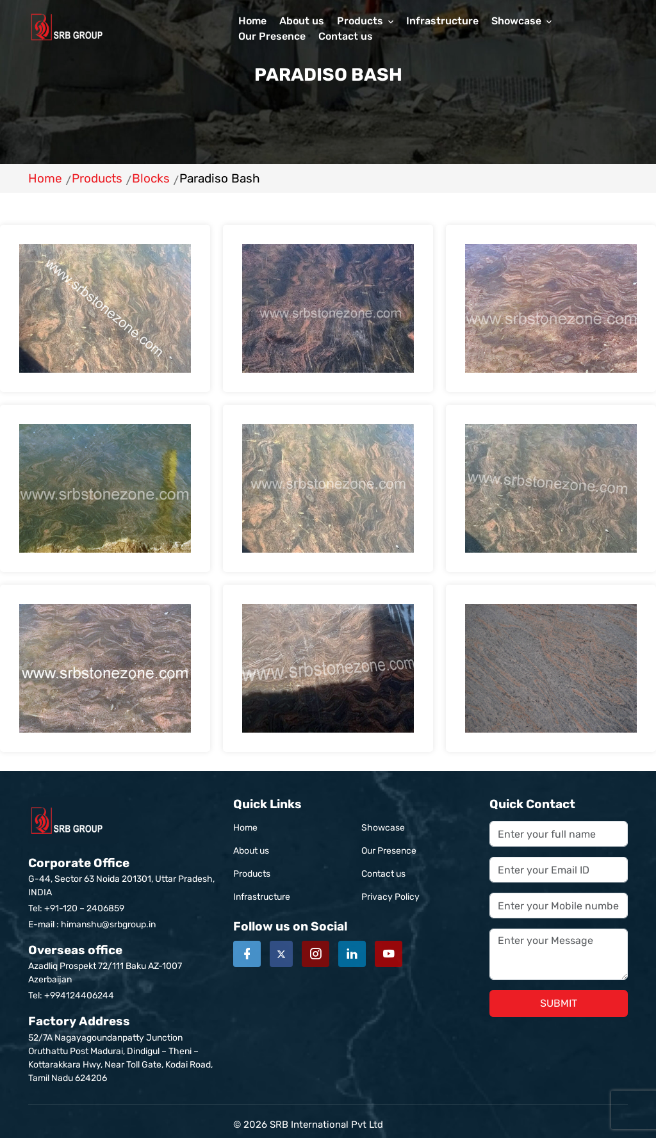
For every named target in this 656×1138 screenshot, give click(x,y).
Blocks (151, 178)
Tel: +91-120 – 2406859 (76, 908)
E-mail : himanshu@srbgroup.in (92, 924)
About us (301, 21)
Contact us (345, 36)
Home (252, 21)
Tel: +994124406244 (71, 995)
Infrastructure (442, 21)
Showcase (516, 21)
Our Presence (272, 36)
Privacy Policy (390, 896)
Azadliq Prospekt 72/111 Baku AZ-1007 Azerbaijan (123, 963)
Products (360, 21)
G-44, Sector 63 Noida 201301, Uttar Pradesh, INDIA (123, 876)
